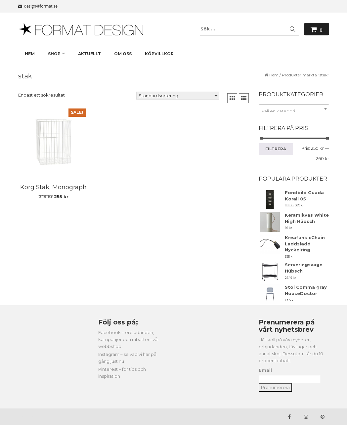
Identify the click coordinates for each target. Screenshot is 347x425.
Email (265, 370)
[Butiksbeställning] (177, 96)
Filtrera (275, 149)
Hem (274, 74)
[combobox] (294, 108)
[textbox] (294, 111)
